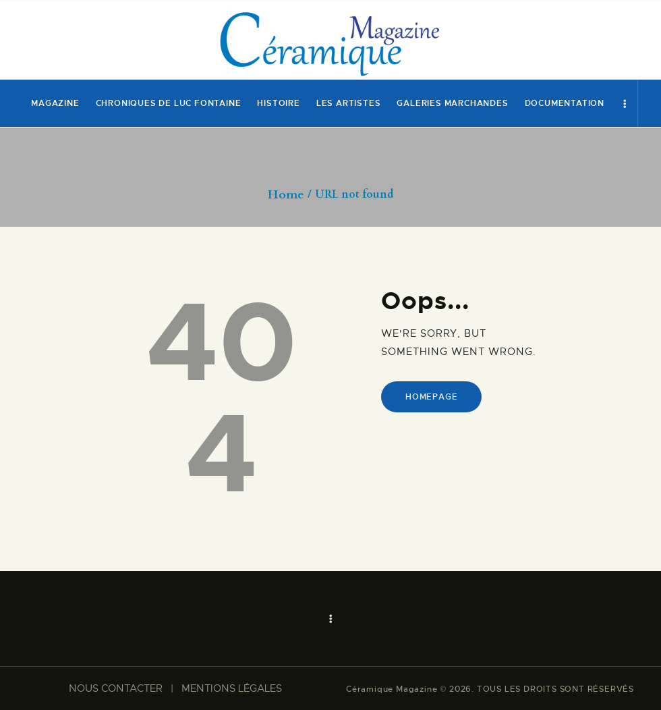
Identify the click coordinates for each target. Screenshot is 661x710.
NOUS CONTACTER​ (116, 688)
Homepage (431, 396)
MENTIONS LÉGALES (231, 688)
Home (286, 195)
